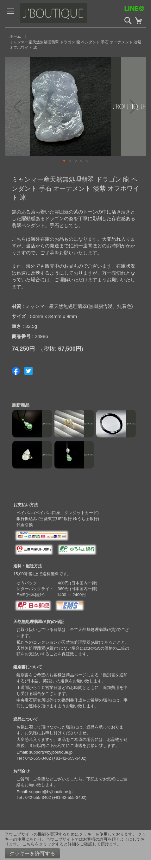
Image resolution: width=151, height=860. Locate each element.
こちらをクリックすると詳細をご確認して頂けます (69, 844)
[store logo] (67, 13)
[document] (75, 845)
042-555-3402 (38, 758)
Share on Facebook (16, 371)
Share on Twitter (28, 371)
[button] (64, 160)
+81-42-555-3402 (69, 758)
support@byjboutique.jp (50, 752)
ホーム (15, 36)
